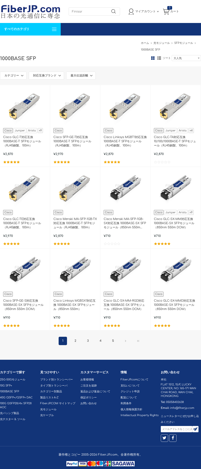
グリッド (153, 58)
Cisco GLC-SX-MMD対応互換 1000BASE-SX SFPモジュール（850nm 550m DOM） (174, 305)
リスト (159, 58)
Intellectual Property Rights (139, 415)
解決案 (7, 41)
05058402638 (175, 402)
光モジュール (161, 43)
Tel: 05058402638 (125, 41)
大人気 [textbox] (178, 58)
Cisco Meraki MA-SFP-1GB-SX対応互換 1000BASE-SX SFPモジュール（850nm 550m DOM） (125, 223)
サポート (45, 41)
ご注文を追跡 (88, 385)
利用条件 (126, 403)
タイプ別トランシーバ (53, 385)
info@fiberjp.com (182, 408)
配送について (129, 397)
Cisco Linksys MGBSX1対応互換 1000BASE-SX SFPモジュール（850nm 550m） (74, 305)
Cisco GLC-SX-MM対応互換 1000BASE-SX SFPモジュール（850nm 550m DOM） (174, 223)
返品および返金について (95, 391)
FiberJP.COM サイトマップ (57, 403)
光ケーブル (47, 415)
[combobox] (186, 58)
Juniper (20, 130)
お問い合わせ (64, 41)
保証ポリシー (88, 397)
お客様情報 (87, 379)
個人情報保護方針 (131, 409)
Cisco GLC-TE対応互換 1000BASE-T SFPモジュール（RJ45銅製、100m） (22, 223)
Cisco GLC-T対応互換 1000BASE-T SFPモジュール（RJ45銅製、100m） (22, 141)
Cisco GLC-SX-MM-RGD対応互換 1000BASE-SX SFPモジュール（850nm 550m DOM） (124, 305)
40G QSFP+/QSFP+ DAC (16, 397)
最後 (138, 341)
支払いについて (130, 385)
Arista (32, 130)
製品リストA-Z (49, 397)
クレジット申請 (130, 391)
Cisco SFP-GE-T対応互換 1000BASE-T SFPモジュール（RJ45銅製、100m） (72, 141)
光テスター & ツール (12, 419)
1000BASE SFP (9, 391)
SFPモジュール (183, 43)
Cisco (8, 130)
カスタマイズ (25, 41)
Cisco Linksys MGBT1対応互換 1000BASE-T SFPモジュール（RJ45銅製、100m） (125, 141)
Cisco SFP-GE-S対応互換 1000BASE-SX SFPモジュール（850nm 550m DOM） (23, 305)
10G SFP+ (6, 385)
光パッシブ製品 (9, 413)
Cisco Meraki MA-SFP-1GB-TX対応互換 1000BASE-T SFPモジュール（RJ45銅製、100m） (75, 223)
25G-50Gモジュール (12, 379)
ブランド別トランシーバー (56, 379)
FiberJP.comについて (93, 41)
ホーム (145, 43)
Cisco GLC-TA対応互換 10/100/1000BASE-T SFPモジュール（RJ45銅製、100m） (175, 141)
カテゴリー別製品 (51, 391)
